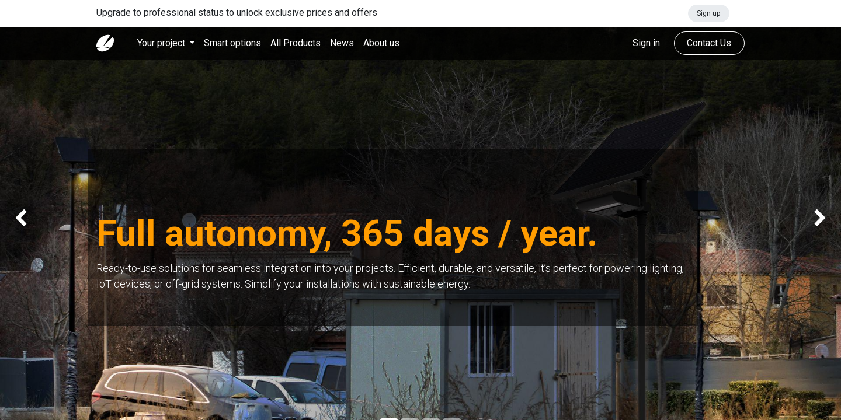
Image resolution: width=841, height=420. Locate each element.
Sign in (646, 42)
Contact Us (709, 42)
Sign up (708, 13)
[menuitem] (232, 43)
